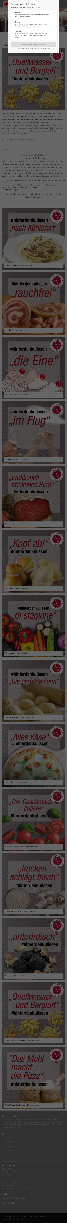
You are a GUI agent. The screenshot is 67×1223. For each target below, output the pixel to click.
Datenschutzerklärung (22, 48)
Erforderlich (32, 15)
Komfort (32, 24)
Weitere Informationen (44, 48)
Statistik (32, 34)
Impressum (33, 48)
